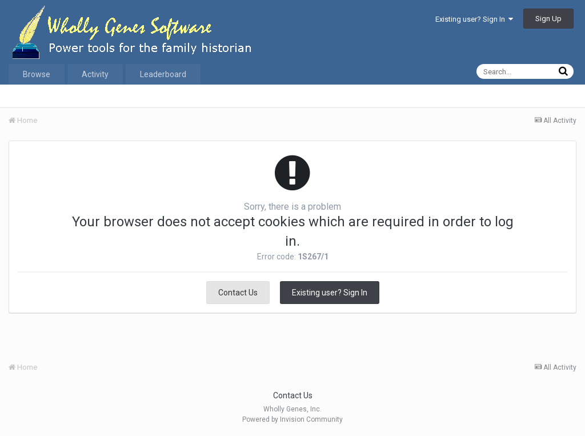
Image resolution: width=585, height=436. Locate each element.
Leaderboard (163, 74)
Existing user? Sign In (474, 19)
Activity (95, 74)
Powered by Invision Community (292, 419)
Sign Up (548, 18)
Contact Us (238, 292)
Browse (36, 74)
